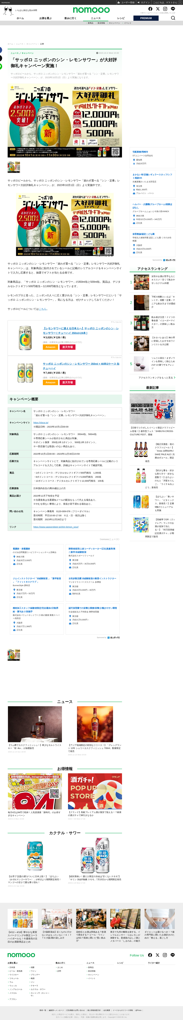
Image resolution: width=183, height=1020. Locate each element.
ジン (32, 982)
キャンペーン (114, 23)
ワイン (33, 971)
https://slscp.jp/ (40, 422)
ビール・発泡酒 (15, 971)
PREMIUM (146, 18)
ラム (11, 982)
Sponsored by (101, 637)
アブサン (13, 999)
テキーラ (34, 986)
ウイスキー (14, 975)
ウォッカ (13, 986)
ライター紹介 (154, 963)
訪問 (59, 971)
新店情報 (101, 23)
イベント (127, 23)
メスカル (13, 993)
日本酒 (12, 967)
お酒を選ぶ (45, 18)
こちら (43, 309)
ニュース (96, 18)
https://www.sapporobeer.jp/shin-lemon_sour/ (56, 527)
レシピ (121, 18)
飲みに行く (71, 18)
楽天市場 (67, 347)
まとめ (60, 967)
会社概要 (106, 1010)
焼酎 (32, 967)
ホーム (20, 18)
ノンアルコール (15, 989)
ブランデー (35, 975)
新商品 (90, 23)
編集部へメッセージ (56, 1010)
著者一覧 (42, 1010)
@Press (138, 1010)
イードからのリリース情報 (123, 1010)
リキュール (14, 978)
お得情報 (65, 769)
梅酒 (32, 978)
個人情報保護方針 (94, 1010)
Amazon (50, 347)
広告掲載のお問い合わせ (75, 1010)
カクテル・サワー (65, 833)
